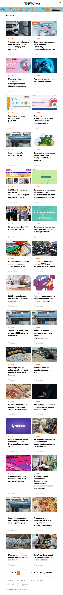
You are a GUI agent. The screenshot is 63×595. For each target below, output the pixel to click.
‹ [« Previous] (9, 574)
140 (50, 574)
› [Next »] (53, 574)
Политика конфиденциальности (17, 590)
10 (41, 574)
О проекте (9, 582)
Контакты (31, 582)
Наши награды (21, 582)
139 (47, 574)
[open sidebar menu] (3, 3)
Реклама (40, 582)
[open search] (60, 3)
